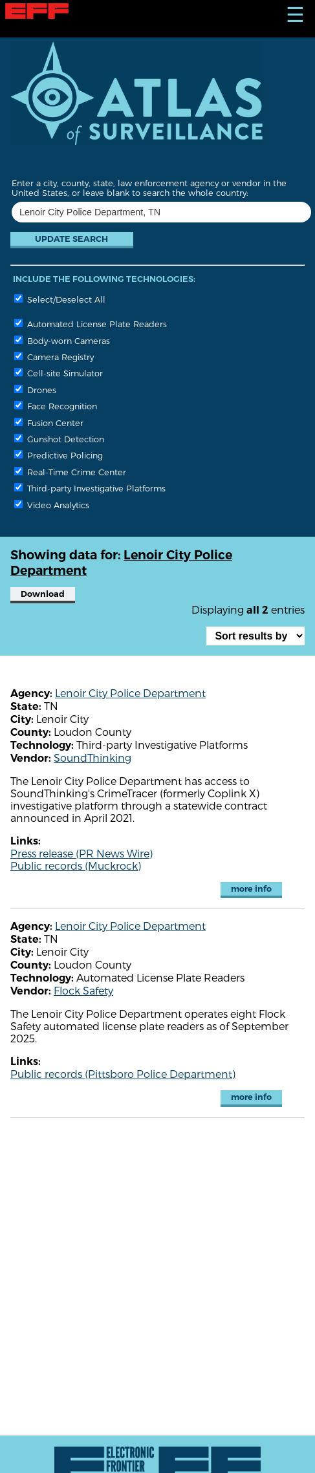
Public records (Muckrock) (75, 865)
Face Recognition (55, 406)
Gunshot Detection (59, 439)
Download (43, 594)
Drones (35, 389)
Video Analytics (51, 505)
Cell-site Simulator (58, 373)
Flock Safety (83, 990)
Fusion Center (48, 422)
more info (251, 889)
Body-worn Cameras (62, 340)
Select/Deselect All (59, 299)
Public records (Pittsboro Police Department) (122, 1074)
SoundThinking (92, 757)
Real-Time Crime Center (70, 472)
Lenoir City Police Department (130, 693)
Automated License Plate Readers (90, 323)
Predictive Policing (58, 455)
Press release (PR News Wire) (81, 853)
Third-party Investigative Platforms (90, 488)
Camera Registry (54, 356)
